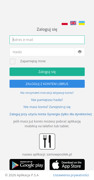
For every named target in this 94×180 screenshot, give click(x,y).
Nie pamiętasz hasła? (47, 100)
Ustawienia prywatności (71, 175)
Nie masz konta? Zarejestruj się (47, 106)
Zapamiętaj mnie (33, 61)
